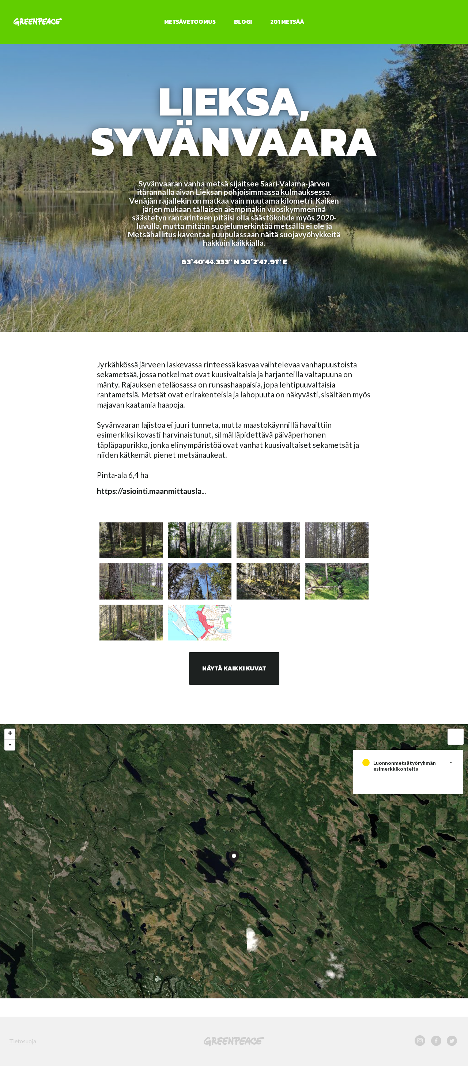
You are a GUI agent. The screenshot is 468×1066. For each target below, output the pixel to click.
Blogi (243, 21)
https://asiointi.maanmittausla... (151, 490)
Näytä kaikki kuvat (234, 668)
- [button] (9, 745)
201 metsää (287, 21)
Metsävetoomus (190, 21)
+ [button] (10, 734)
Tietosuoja (22, 1040)
